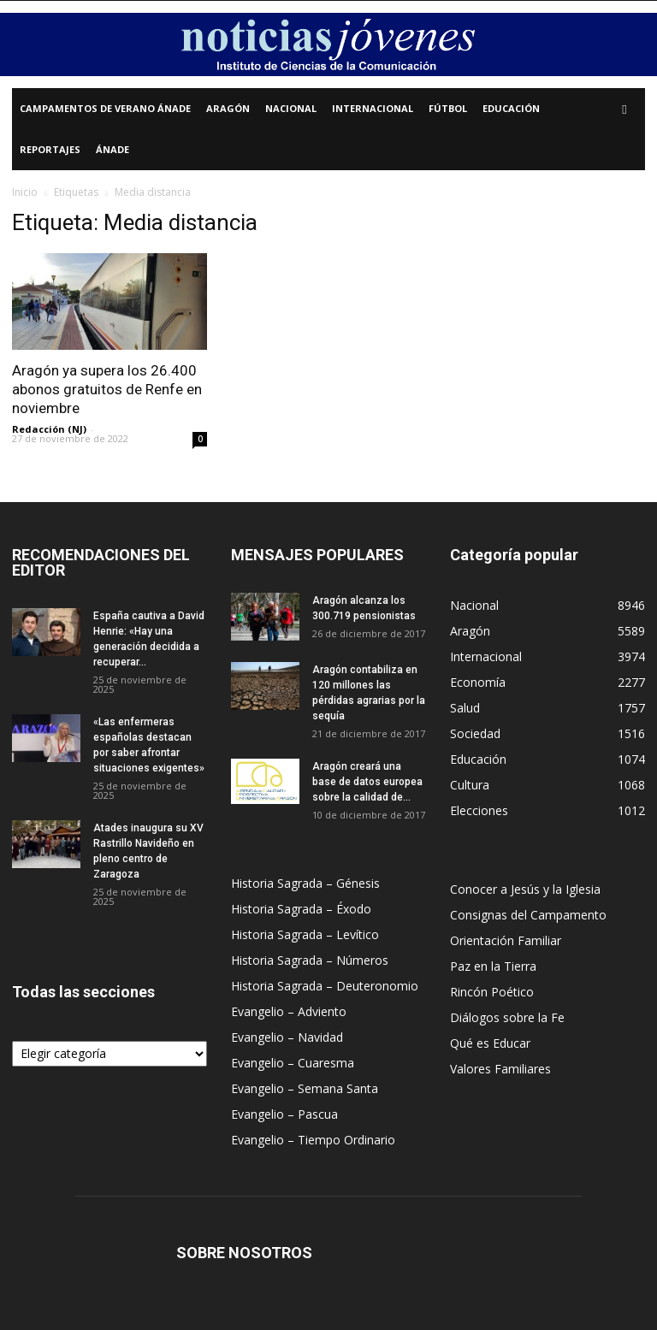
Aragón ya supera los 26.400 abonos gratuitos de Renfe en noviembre (107, 389)
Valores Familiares (500, 1069)
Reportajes (50, 149)
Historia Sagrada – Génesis (305, 883)
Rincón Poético (492, 992)
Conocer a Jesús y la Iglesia (525, 889)
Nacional (291, 108)
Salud (465, 708)
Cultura (469, 785)
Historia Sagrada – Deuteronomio (324, 986)
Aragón (228, 108)
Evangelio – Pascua (284, 1114)
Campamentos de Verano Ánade (105, 108)
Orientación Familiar (505, 940)
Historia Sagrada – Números (309, 960)
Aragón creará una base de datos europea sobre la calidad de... (367, 781)
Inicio (25, 192)
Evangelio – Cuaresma (292, 1063)
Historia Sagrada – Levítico (305, 934)
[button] (624, 109)
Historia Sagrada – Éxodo (301, 909)
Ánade (112, 149)
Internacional (372, 108)
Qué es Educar (490, 1043)
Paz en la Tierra (493, 966)
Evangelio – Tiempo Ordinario (313, 1140)
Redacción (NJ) (49, 429)
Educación (511, 108)
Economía (478, 682)
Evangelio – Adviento (288, 1011)
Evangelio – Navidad (287, 1037)
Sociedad (475, 733)
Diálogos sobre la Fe (507, 1017)
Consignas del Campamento (528, 915)
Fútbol (448, 108)
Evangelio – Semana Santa (304, 1088)
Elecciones (479, 810)
